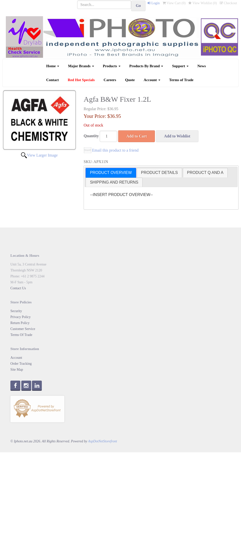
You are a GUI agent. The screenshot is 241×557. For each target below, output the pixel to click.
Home (52, 66)
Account (152, 80)
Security (16, 311)
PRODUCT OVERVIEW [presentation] (111, 172)
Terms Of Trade (21, 335)
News (201, 66)
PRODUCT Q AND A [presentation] (205, 172)
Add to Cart (136, 136)
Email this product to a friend (115, 150)
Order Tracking (21, 363)
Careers (110, 80)
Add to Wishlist (177, 136)
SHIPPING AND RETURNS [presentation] (114, 182)
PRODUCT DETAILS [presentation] (159, 172)
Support (180, 66)
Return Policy (19, 323)
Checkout (228, 3)
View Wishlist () (202, 3)
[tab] (111, 173)
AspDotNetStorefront (102, 441)
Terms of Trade (181, 80)
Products (111, 66)
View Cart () (174, 3)
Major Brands (81, 66)
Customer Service (22, 329)
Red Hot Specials (81, 80)
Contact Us (18, 288)
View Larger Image (42, 155)
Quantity (91, 136)
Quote (130, 80)
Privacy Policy (20, 317)
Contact (52, 80)
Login (153, 3)
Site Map (16, 369)
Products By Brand (146, 66)
